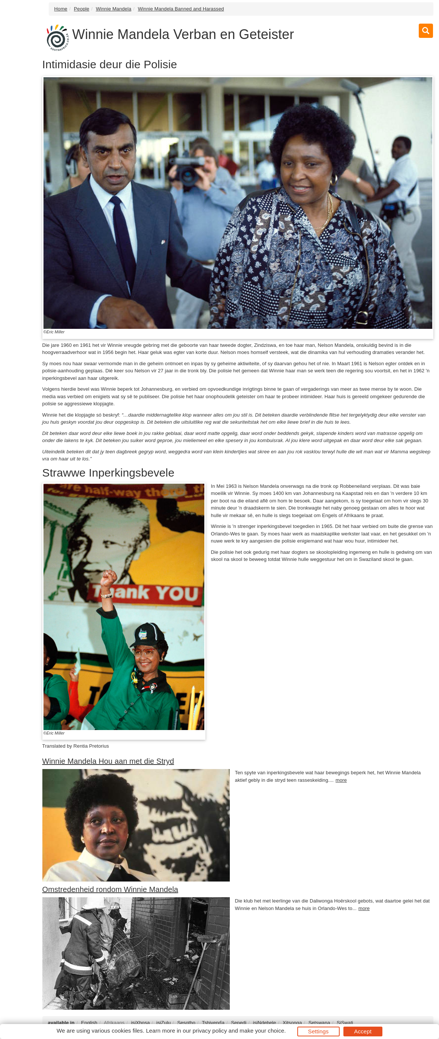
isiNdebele (264, 1023)
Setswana (319, 1023)
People (81, 9)
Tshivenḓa (213, 1023)
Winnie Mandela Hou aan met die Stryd (108, 761)
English (89, 1023)
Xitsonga (292, 1023)
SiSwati (345, 1023)
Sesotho (186, 1023)
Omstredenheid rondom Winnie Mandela (110, 889)
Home (60, 9)
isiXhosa (140, 1023)
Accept (363, 1031)
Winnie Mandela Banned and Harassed (181, 9)
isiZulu (163, 1023)
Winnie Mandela (114, 9)
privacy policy (210, 1030)
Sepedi (238, 1023)
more (341, 780)
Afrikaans (114, 1023)
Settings (318, 1031)
